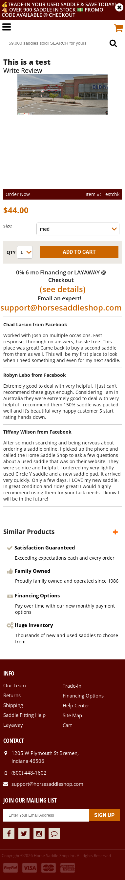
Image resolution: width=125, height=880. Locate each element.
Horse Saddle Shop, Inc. (63, 30)
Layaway (13, 724)
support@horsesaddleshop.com (61, 307)
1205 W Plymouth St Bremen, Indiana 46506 (45, 757)
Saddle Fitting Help (24, 715)
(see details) (63, 289)
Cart (67, 725)
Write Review (22, 70)
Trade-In (72, 685)
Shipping (13, 705)
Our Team (14, 685)
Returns (12, 695)
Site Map (72, 715)
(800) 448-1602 (29, 772)
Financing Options (83, 695)
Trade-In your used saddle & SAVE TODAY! (62, 4)
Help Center (76, 705)
